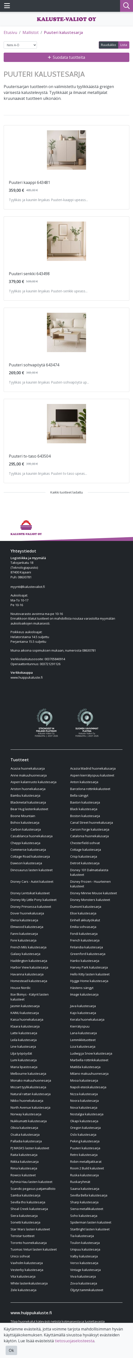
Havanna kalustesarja (27, 974)
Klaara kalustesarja (25, 1026)
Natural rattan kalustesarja (31, 1094)
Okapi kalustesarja (84, 1121)
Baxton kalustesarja (85, 802)
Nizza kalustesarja (84, 1094)
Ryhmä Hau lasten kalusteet (31, 1181)
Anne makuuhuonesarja (29, 775)
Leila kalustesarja (24, 1040)
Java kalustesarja (83, 1006)
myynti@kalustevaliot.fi (28, 586)
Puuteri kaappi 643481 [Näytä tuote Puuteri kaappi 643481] (29, 182)
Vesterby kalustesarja (27, 1270)
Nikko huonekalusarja (27, 1100)
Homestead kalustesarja (29, 981)
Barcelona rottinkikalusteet (90, 789)
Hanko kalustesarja (84, 960)
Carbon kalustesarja (26, 829)
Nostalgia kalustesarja (86, 1114)
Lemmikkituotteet (83, 1040)
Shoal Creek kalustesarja (29, 1209)
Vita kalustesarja (23, 1276)
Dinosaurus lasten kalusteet (32, 870)
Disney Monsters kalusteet (90, 899)
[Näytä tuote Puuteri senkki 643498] (66, 241)
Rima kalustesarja (24, 1168)
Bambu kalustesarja (25, 795)
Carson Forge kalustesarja (89, 829)
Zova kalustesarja (83, 1283)
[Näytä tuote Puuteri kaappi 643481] (66, 150)
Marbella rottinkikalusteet (89, 1060)
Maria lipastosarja (24, 1067)
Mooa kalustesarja (84, 1080)
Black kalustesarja (83, 809)
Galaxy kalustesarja (25, 954)
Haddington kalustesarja (29, 960)
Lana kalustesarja (83, 1033)
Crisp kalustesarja (83, 856)
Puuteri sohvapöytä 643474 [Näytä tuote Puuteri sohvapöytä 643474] (34, 365)
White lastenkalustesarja (29, 1283)
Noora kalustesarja (84, 1100)
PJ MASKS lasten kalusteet (30, 1148)
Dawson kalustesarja (26, 863)
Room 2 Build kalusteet (87, 1168)
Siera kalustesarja (24, 1215)
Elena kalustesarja (24, 920)
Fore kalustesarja (23, 940)
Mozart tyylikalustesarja (28, 1087)
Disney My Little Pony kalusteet (33, 899)
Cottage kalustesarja (85, 849)
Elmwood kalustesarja (27, 927)
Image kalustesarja (84, 994)
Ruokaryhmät (80, 1181)
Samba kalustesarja (25, 1195)
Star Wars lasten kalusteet (30, 1229)
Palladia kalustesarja (26, 1141)
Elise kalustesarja (83, 913)
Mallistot (30, 32)
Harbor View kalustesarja (29, 967)
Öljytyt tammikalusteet (86, 1290)
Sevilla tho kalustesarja (28, 1202)
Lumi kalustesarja (24, 1060)
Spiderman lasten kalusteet (90, 1222)
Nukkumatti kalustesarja (29, 1121)
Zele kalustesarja (23, 1290)
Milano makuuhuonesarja (89, 1073)
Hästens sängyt (81, 987)
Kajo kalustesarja (83, 1013)
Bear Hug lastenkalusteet (29, 809)
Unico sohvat (20, 1256)
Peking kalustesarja (85, 1141)
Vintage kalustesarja (85, 1270)
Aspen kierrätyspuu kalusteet (92, 775)
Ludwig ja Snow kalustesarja (91, 1053)
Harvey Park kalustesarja (89, 967)
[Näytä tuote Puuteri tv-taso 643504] (66, 423)
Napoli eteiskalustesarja (88, 1087)
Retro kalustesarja (84, 1154)
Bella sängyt (79, 795)
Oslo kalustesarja (83, 1134)
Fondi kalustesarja (84, 933)
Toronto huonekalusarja (29, 1242)
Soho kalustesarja (83, 1215)
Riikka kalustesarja (25, 1161)
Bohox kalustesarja (25, 822)
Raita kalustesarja (24, 1154)
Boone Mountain (23, 816)
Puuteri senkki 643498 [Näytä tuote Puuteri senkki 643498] (29, 273)
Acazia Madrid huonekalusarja (93, 768)
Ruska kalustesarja (84, 1175)
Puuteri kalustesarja (63, 32)
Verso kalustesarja (84, 1263)
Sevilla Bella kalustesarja (88, 1195)
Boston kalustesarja (85, 816)
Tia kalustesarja (82, 1236)
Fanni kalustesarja (24, 933)
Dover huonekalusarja (27, 913)
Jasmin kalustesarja (25, 1006)
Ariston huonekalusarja (28, 789)
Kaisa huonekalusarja (27, 1019)
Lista (123, 45)
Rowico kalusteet (23, 1175)
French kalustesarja (85, 940)
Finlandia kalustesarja (86, 947)
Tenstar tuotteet (22, 1236)
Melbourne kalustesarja (28, 1073)
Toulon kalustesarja (85, 1242)
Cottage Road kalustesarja (30, 856)
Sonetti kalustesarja (25, 1222)
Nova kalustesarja (83, 1107)
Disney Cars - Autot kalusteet (32, 881)
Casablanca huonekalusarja (32, 836)
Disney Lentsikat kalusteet (30, 893)
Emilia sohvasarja (83, 927)
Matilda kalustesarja (85, 1067)
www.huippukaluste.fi (27, 677)
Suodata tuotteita (66, 57)
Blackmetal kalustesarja (28, 802)
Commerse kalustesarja (28, 849)
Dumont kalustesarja (85, 906)
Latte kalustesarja (24, 1033)
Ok (11, 1350)
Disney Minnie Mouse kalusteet (93, 893)
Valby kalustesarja (84, 1256)
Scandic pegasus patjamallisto (33, 1188)
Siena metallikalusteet (86, 1209)
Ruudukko (108, 45)
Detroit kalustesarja (85, 863)
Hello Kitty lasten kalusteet (90, 974)
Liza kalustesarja (82, 1046)
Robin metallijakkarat (85, 1161)
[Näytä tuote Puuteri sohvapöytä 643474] (66, 332)
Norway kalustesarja (26, 1114)
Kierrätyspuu (79, 1026)
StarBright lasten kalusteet (90, 1229)
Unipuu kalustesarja (85, 1249)
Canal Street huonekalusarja (91, 822)
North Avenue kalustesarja (30, 1107)
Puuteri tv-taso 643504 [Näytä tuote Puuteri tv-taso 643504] (30, 456)
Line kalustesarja (23, 1046)
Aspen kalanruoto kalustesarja (33, 782)
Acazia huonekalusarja (28, 768)
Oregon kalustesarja (85, 1127)
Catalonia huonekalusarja (89, 836)
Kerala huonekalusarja (87, 1019)
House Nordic (21, 987)
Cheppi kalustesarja (25, 843)
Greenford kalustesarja (87, 954)
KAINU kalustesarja (25, 1013)
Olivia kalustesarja (24, 1127)
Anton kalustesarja (84, 782)
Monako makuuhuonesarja (31, 1080)
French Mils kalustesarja (28, 947)
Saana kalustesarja (84, 1188)
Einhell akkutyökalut (85, 920)
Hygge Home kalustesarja (89, 981)
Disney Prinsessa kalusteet (31, 906)
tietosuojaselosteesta (74, 1340)
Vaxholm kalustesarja (27, 1263)
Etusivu (10, 32)
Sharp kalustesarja (84, 1202)
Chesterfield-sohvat (85, 843)
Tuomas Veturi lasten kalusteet (34, 1249)
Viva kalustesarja (83, 1276)
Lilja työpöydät (21, 1053)
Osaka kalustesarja (25, 1134)
